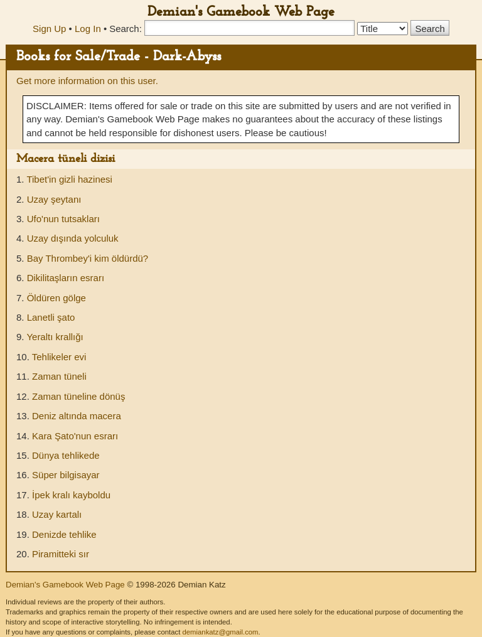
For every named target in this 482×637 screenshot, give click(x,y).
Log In (88, 28)
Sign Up (49, 28)
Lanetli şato (51, 317)
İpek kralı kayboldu (71, 495)
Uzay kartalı (57, 514)
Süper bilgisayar (66, 474)
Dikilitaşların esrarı (65, 277)
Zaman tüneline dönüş (78, 396)
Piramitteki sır (60, 554)
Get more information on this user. (87, 80)
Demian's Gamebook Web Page (241, 12)
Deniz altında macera (76, 415)
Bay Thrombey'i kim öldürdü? (88, 258)
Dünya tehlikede (66, 455)
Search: (125, 28)
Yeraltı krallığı (54, 336)
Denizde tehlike (64, 534)
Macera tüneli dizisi (65, 159)
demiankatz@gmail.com (220, 632)
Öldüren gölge (56, 297)
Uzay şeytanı (54, 199)
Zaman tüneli (59, 376)
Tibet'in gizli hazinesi (69, 179)
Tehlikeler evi (59, 356)
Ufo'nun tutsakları (63, 218)
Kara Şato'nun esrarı (75, 436)
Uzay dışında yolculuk (73, 238)
